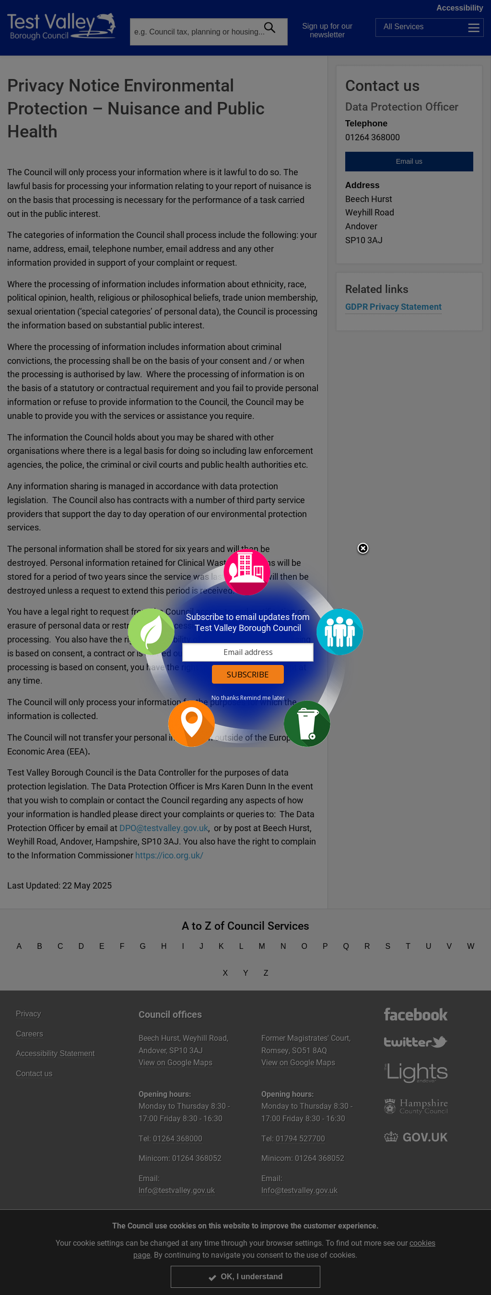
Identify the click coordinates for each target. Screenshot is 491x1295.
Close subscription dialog (363, 549)
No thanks (225, 698)
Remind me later (262, 698)
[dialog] (245, 647)
